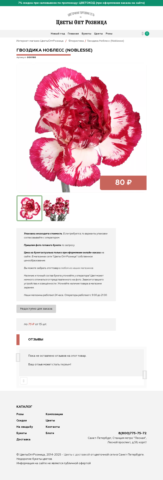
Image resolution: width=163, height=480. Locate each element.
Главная (73, 33)
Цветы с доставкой (77, 454)
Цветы (98, 33)
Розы (109, 33)
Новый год (58, 33)
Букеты (86, 33)
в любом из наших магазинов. (76, 268)
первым (65, 364)
